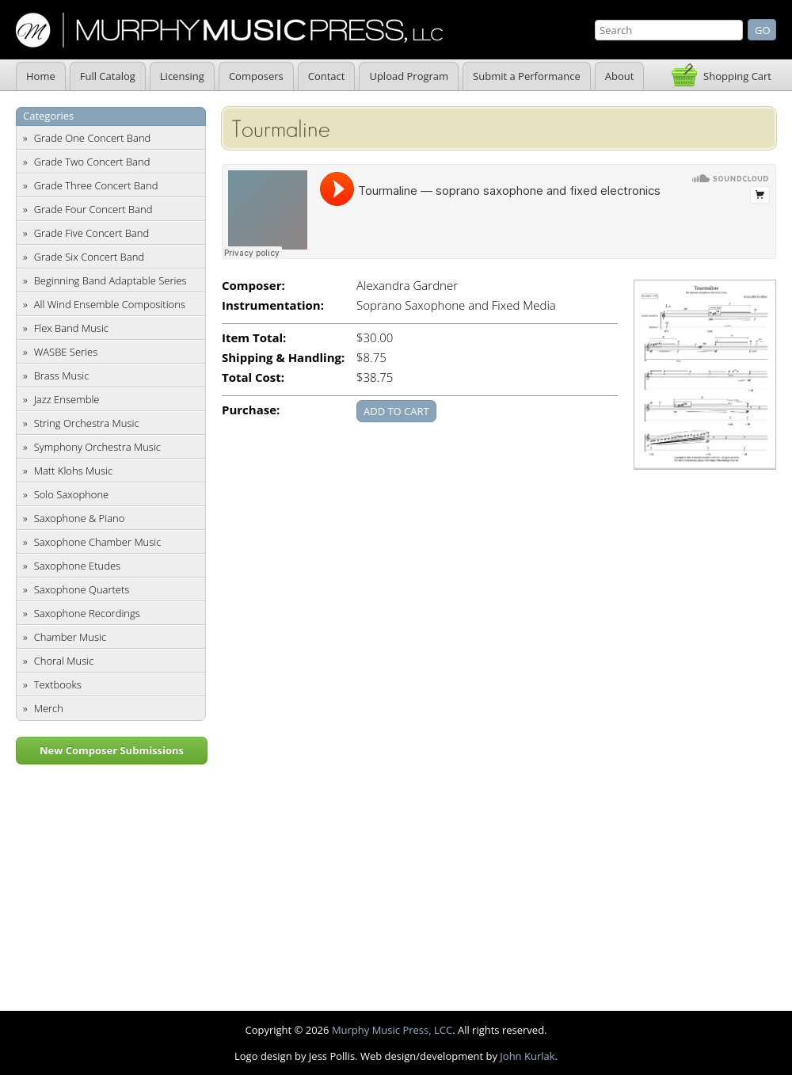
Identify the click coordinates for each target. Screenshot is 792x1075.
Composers (256, 76)
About (619, 76)
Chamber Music (70, 637)
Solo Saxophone (71, 494)
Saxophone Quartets (82, 589)
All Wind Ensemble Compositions (109, 304)
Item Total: (254, 338)
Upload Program (408, 76)
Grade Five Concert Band (91, 233)
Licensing (182, 76)
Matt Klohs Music (73, 470)
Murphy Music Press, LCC (392, 1030)
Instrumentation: (273, 305)
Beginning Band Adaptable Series (110, 280)
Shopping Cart (737, 76)
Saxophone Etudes (77, 565)
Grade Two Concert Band (92, 161)
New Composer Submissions (112, 750)
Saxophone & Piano (79, 518)
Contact (326, 76)
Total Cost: (253, 377)
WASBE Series (66, 352)
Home (40, 76)
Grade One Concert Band (92, 138)
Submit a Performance (527, 76)
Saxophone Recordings (87, 613)
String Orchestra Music (86, 423)
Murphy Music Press (229, 30)
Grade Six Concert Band (89, 257)
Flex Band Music (71, 328)
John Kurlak (527, 1056)
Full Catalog (107, 76)
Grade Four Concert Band (93, 209)
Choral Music (64, 661)
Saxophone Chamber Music (98, 542)
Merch (48, 708)
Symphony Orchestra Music (97, 447)
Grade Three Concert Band (96, 185)
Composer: (253, 286)
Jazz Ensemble (67, 399)
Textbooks (58, 684)
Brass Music (61, 375)
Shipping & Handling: (283, 358)
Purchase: (251, 410)
